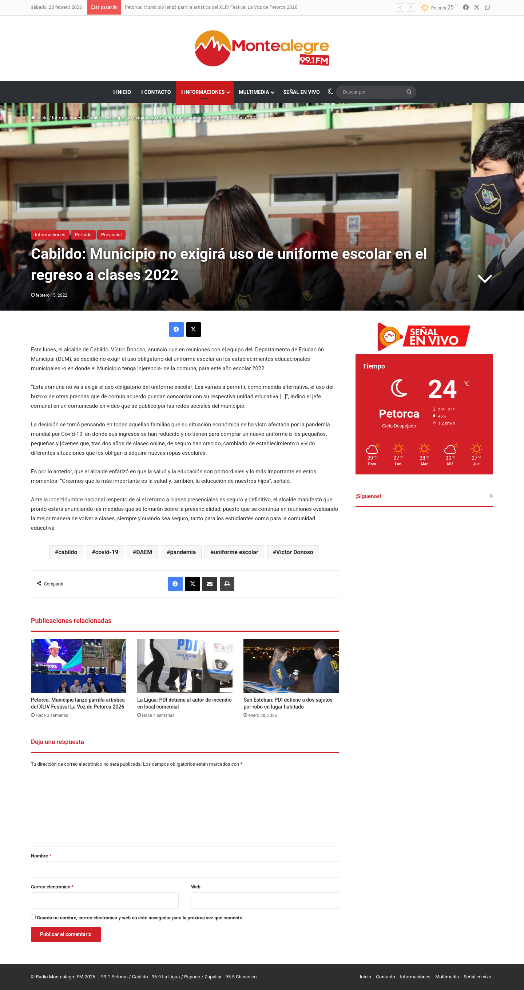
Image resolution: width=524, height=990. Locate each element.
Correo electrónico (52, 887)
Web (196, 887)
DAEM (144, 552)
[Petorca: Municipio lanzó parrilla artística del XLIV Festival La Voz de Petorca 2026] (78, 666)
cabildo (67, 552)
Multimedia (254, 92)
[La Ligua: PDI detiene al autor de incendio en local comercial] (185, 666)
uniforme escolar (236, 552)
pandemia (183, 552)
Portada (83, 234)
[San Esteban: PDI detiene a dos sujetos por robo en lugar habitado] (291, 666)
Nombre (41, 856)
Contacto (156, 92)
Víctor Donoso (294, 552)
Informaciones (203, 92)
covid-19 (106, 552)
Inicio (122, 92)
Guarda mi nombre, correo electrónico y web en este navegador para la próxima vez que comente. (140, 917)
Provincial (111, 234)
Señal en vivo (301, 92)
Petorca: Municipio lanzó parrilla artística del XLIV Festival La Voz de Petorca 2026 (211, 7)
